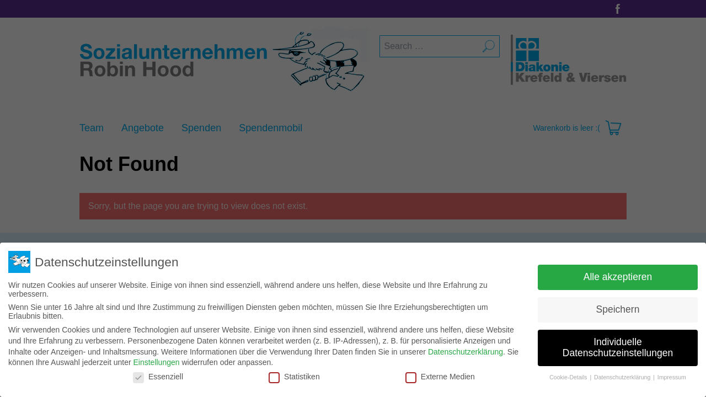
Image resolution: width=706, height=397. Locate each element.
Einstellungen (156, 362)
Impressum (671, 377)
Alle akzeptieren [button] (618, 276)
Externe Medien (440, 376)
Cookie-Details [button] (569, 377)
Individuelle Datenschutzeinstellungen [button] (618, 347)
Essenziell (158, 376)
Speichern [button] (618, 309)
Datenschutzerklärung (465, 351)
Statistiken (294, 376)
